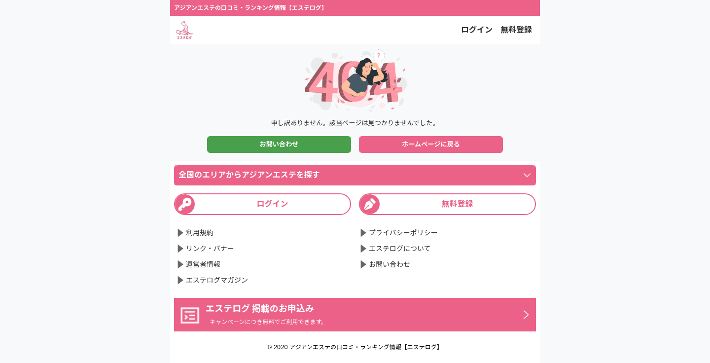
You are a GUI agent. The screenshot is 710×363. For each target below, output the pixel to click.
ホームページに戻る (431, 144)
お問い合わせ (278, 144)
